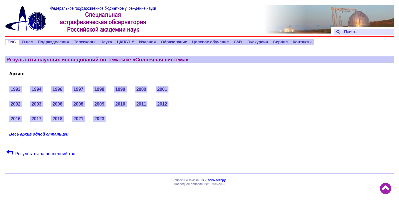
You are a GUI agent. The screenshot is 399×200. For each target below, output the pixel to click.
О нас (27, 42)
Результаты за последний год (45, 153)
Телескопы (85, 42)
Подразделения (53, 42)
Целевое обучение (210, 42)
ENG (11, 42)
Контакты (302, 42)
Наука (106, 42)
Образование (174, 42)
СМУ (238, 42)
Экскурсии (257, 42)
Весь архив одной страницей (38, 134)
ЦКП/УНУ (125, 42)
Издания (147, 42)
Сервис (280, 42)
